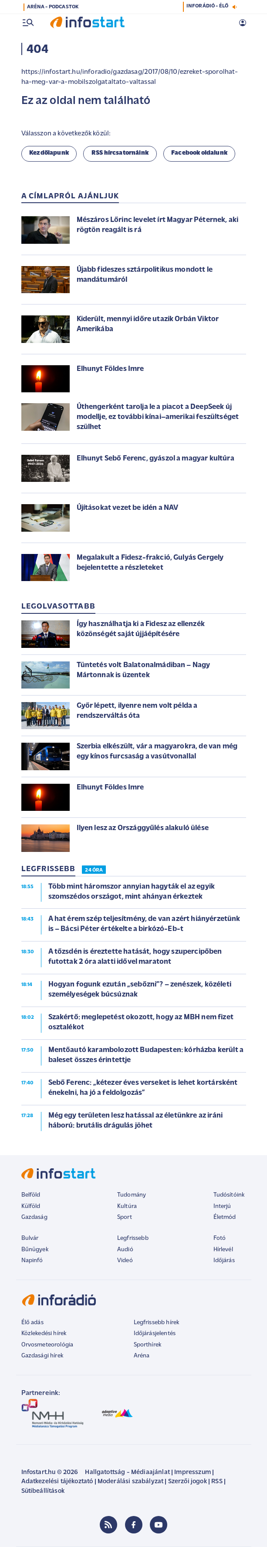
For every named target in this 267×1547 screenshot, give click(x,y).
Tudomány (131, 1195)
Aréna (142, 1356)
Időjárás (224, 1260)
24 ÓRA (94, 870)
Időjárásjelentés (155, 1333)
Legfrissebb (133, 1238)
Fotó (219, 1238)
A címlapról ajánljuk (70, 196)
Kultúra (127, 1206)
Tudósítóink (229, 1195)
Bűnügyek (34, 1249)
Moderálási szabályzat (130, 1481)
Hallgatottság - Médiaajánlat (127, 1472)
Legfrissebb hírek (156, 1322)
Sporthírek (148, 1345)
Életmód (224, 1217)
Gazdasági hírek (42, 1356)
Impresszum (192, 1472)
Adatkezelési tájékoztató (57, 1481)
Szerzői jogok (187, 1481)
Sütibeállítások (42, 1491)
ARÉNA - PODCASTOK (53, 7)
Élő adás (32, 1322)
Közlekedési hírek (44, 1333)
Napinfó (32, 1260)
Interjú (222, 1206)
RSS (216, 1481)
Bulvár (30, 1238)
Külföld (31, 1206)
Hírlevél (223, 1249)
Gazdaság (34, 1217)
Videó (125, 1260)
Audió (125, 1249)
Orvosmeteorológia (47, 1345)
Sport (124, 1217)
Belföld (31, 1195)
